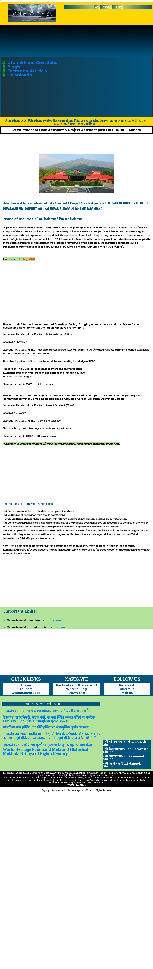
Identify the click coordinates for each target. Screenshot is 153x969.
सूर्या (60, 738)
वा (55, 745)
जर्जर (81, 738)
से (29, 738)
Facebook (127, 685)
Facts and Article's (27, 70)
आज (74, 738)
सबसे (24, 734)
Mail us (127, 693)
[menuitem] (97, 7)
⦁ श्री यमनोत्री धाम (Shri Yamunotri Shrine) (125, 757)
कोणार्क (71, 734)
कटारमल (8, 738)
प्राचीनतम (35, 734)
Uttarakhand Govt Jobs (32, 62)
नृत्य (50, 745)
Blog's (13, 66)
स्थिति (88, 738)
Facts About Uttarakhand (76, 685)
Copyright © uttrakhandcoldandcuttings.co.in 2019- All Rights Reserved (77, 790)
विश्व (61, 745)
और (80, 734)
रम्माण (80, 745)
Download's (19, 74)
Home (26, 685)
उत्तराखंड (8, 734)
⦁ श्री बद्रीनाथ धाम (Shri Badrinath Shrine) (124, 743)
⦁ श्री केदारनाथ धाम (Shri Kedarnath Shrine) (126, 750)
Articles (117, 7)
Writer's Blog (76, 689)
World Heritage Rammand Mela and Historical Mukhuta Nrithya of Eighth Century (45, 751)
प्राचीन (52, 738)
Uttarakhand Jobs (26, 693)
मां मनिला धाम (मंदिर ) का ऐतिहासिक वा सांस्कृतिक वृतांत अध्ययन (46, 727)
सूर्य (17, 738)
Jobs (96, 7)
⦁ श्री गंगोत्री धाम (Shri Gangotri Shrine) (123, 765)
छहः (34, 738)
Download (76, 693)
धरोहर (70, 745)
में (94, 738)
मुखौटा (41, 745)
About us (127, 689)
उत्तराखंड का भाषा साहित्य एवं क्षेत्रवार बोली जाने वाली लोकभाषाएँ (46, 711)
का (17, 734)
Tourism (106, 7)
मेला (89, 745)
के (63, 734)
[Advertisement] (127, 81)
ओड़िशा (56, 734)
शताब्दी (42, 738)
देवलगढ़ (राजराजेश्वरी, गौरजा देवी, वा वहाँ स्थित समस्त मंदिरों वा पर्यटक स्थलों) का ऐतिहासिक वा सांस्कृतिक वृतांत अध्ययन (49, 719)
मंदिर (45, 734)
